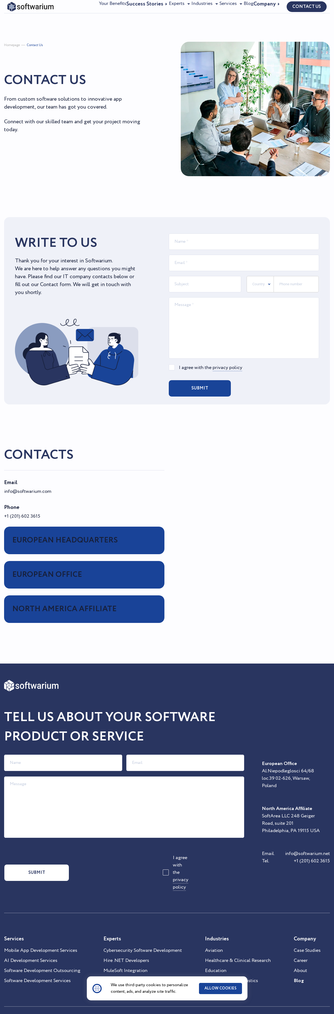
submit (30, 865)
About (300, 955)
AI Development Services (30, 945)
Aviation (214, 934)
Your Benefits (83, 13)
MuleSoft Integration (125, 955)
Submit (199, 388)
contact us (306, 14)
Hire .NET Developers (126, 945)
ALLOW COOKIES (220, 988)
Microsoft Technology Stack (133, 965)
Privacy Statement (100, 1002)
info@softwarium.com (27, 491)
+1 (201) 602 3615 (22, 516)
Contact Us (35, 45)
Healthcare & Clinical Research (238, 945)
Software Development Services (37, 965)
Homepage (12, 45)
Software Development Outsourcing (42, 955)
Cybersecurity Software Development (142, 934)
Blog (244, 13)
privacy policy (227, 367)
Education (215, 955)
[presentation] (277, 388)
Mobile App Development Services (40, 934)
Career (301, 945)
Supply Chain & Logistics (231, 965)
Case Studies (307, 934)
